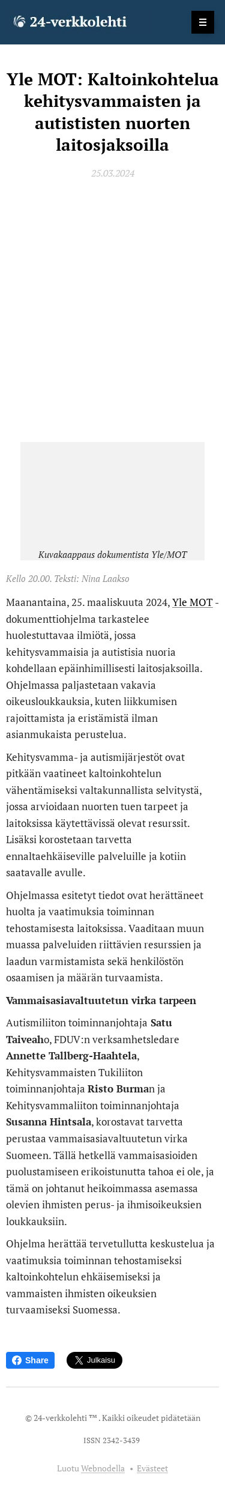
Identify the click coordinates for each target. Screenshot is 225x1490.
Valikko (198, 22)
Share (30, 1360)
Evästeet (152, 1468)
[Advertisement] (112, 310)
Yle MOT (192, 602)
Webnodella (103, 1468)
